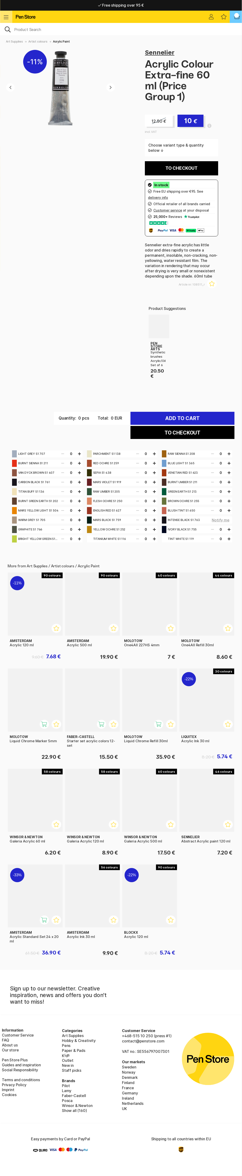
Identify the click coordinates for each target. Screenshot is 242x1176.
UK (124, 1108)
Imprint (8, 1089)
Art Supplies (14, 41)
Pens (66, 1045)
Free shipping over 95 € (121, 5)
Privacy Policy (14, 1084)
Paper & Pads (73, 1050)
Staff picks (71, 1070)
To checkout (181, 168)
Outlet (67, 1060)
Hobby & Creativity (79, 1040)
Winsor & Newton (77, 1105)
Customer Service (18, 1035)
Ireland (128, 1098)
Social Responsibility (20, 1070)
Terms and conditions (21, 1079)
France (128, 1087)
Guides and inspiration (21, 1065)
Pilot (66, 1085)
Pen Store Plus (15, 1060)
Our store (10, 1050)
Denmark (130, 1077)
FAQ (5, 1040)
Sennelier (159, 52)
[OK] (121, 29)
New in (68, 1065)
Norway (128, 1072)
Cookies (9, 1094)
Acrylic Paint (61, 41)
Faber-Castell (74, 1095)
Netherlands (132, 1103)
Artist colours (38, 41)
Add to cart (182, 418)
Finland (128, 1082)
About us (10, 1045)
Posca (67, 1100)
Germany (130, 1093)
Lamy (66, 1090)
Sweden (129, 1067)
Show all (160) (74, 1110)
